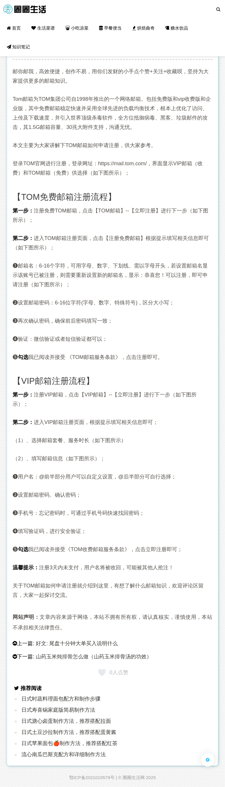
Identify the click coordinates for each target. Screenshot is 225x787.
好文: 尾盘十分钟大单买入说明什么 (77, 643)
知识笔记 (18, 46)
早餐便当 (110, 27)
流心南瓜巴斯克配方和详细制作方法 (63, 754)
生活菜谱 (42, 27)
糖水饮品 (176, 27)
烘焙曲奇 (143, 27)
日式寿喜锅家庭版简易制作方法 (58, 710)
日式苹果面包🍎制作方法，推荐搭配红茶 (69, 743)
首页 (14, 27)
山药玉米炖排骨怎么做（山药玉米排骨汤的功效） (94, 657)
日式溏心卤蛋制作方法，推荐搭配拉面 (66, 721)
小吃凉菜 (76, 27)
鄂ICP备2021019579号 (92, 777)
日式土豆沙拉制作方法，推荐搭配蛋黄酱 (68, 732)
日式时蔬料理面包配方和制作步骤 (60, 699)
